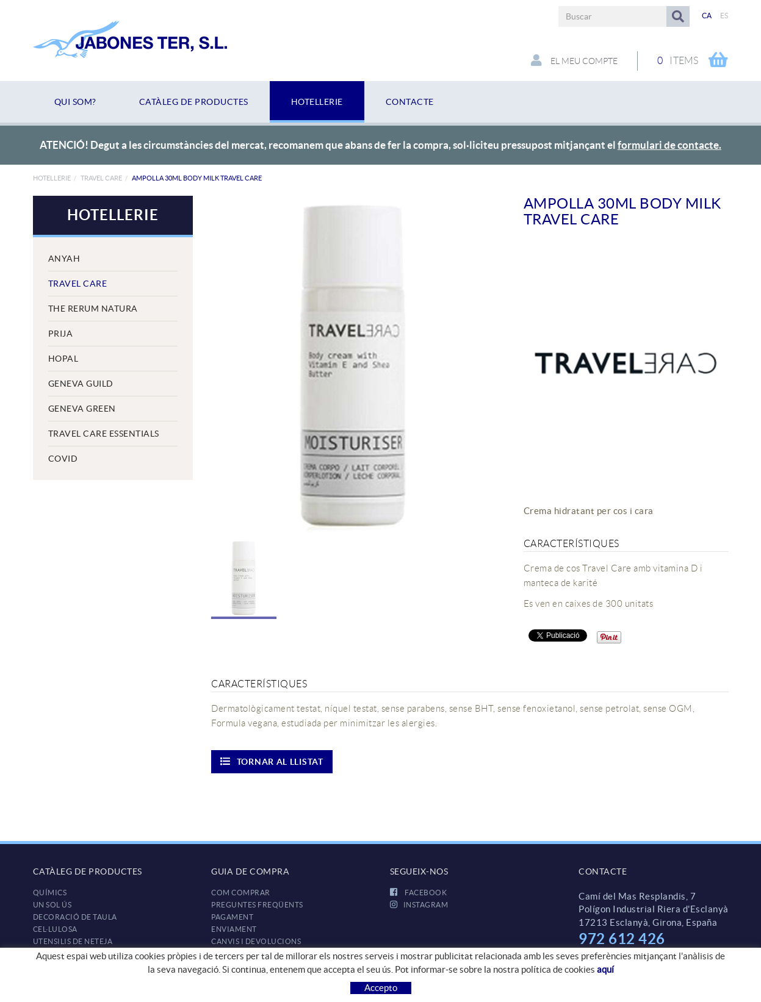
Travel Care (101, 178)
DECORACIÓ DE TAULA (75, 917)
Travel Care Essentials (103, 433)
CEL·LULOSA (55, 929)
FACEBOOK (418, 892)
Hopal (63, 358)
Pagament (232, 917)
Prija (60, 333)
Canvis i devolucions (256, 941)
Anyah (64, 258)
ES (724, 16)
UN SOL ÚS (52, 905)
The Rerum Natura (93, 308)
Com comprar (240, 892)
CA (707, 16)
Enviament (234, 929)
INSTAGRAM (419, 905)
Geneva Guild (81, 383)
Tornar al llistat (271, 761)
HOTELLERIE (52, 178)
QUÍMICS (50, 892)
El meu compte (574, 60)
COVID (63, 458)
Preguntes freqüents (257, 905)
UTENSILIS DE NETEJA (73, 941)
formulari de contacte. (669, 145)
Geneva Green (82, 408)
